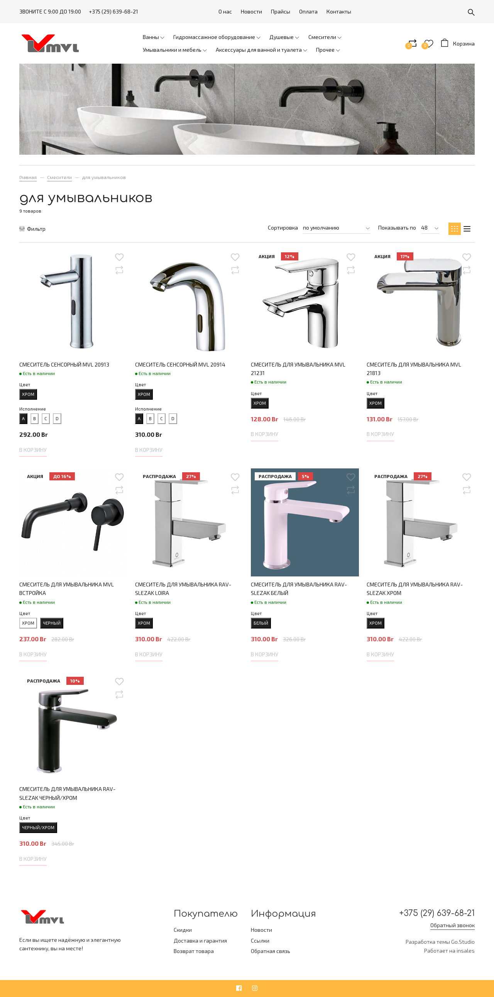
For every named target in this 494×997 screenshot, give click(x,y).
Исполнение (32, 408)
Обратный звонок (452, 926)
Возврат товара (194, 951)
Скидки (183, 929)
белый (261, 622)
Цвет (24, 384)
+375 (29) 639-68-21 (113, 11)
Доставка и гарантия (200, 940)
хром (28, 394)
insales (466, 951)
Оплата (308, 11)
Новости (251, 11)
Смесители (59, 177)
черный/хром (38, 827)
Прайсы (280, 11)
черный (52, 622)
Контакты (339, 11)
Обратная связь (270, 951)
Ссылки (260, 940)
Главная (28, 177)
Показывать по (397, 227)
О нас (225, 11)
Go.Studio (463, 943)
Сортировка (283, 227)
